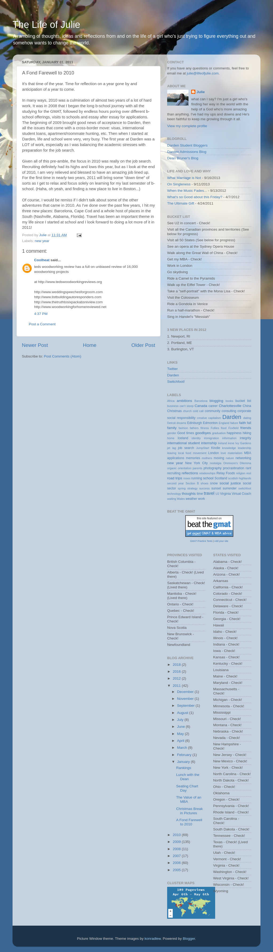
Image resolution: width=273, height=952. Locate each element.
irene (231, 443)
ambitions (184, 401)
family (171, 428)
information (229, 438)
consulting (229, 411)
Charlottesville (230, 406)
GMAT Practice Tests (201, 541)
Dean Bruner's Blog (182, 158)
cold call (198, 411)
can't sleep (187, 406)
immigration (211, 438)
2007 (177, 856)
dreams (181, 423)
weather (191, 499)
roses (186, 478)
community (212, 411)
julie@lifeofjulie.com (203, 73)
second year (175, 483)
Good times (185, 433)
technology (174, 493)
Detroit (171, 423)
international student (183, 443)
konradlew (152, 939)
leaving (171, 453)
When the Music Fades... (187, 191)
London (213, 453)
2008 (177, 849)
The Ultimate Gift (180, 203)
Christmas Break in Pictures (189, 811)
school (208, 478)
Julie (200, 92)
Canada (201, 406)
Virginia (225, 494)
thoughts (189, 494)
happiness (234, 433)
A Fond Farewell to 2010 (189, 822)
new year (42, 241)
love (223, 453)
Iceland (183, 438)
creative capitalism (209, 417)
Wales (181, 498)
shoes (204, 483)
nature (230, 458)
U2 (217, 493)
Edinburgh (194, 423)
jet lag (171, 448)
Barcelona (200, 400)
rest (248, 473)
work (201, 499)
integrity (245, 438)
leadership (244, 448)
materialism (235, 453)
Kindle (215, 448)
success (204, 488)
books (229, 400)
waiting (171, 498)
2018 (177, 665)
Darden (173, 375)
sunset (216, 488)
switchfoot (244, 488)
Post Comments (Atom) (62, 356)
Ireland (222, 443)
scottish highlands (239, 478)
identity (196, 438)
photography (212, 468)
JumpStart (202, 448)
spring (182, 488)
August (183, 713)
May (181, 734)
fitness (204, 428)
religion (240, 473)
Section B (192, 483)
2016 (177, 672)
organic (171, 468)
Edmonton (210, 423)
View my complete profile (187, 126)
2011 (177, 686)
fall (249, 423)
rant (248, 468)
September (186, 706)
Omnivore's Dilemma (237, 463)
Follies (215, 428)
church (187, 411)
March (182, 748)
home (170, 438)
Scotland (221, 478)
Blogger (189, 939)
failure (234, 423)
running (196, 478)
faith (242, 423)
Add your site (221, 541)
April (181, 741)
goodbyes (203, 433)
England (224, 423)
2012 (177, 678)
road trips (174, 478)
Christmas (174, 411)
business (173, 406)
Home (89, 345)
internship (209, 443)
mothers (207, 458)
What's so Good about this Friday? (194, 197)
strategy (192, 488)
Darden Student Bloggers (187, 145)
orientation (184, 468)
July (180, 720)
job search (186, 448)
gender (171, 433)
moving (219, 458)
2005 (177, 870)
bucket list (243, 401)
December (186, 692)
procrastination (233, 468)
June (181, 727)
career (213, 406)
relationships (207, 473)
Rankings (183, 768)
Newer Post (35, 345)
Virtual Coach (241, 494)
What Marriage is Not (184, 178)
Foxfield (233, 428)
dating (247, 417)
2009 (177, 842)
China (247, 406)
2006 (177, 863)
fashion (183, 428)
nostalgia (215, 463)
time (200, 494)
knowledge (229, 448)
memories (193, 458)
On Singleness (179, 184)
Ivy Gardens (243, 443)
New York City (196, 463)
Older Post (143, 345)
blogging (216, 401)
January (184, 762)
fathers (194, 428)
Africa (171, 400)
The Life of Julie (46, 24)
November (186, 699)
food (224, 428)
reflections (190, 473)
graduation (219, 433)
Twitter (172, 369)
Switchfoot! (176, 382)
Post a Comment (42, 324)
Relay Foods (225, 473)
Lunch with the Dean (187, 777)
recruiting (173, 473)
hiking (247, 433)
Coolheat (42, 260)
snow (214, 483)
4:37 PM (40, 314)
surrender (229, 488)
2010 (177, 835)
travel (209, 493)
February (184, 755)
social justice (230, 483)
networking (243, 458)
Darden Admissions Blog (186, 152)
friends (245, 428)
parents (197, 468)
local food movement (192, 453)
